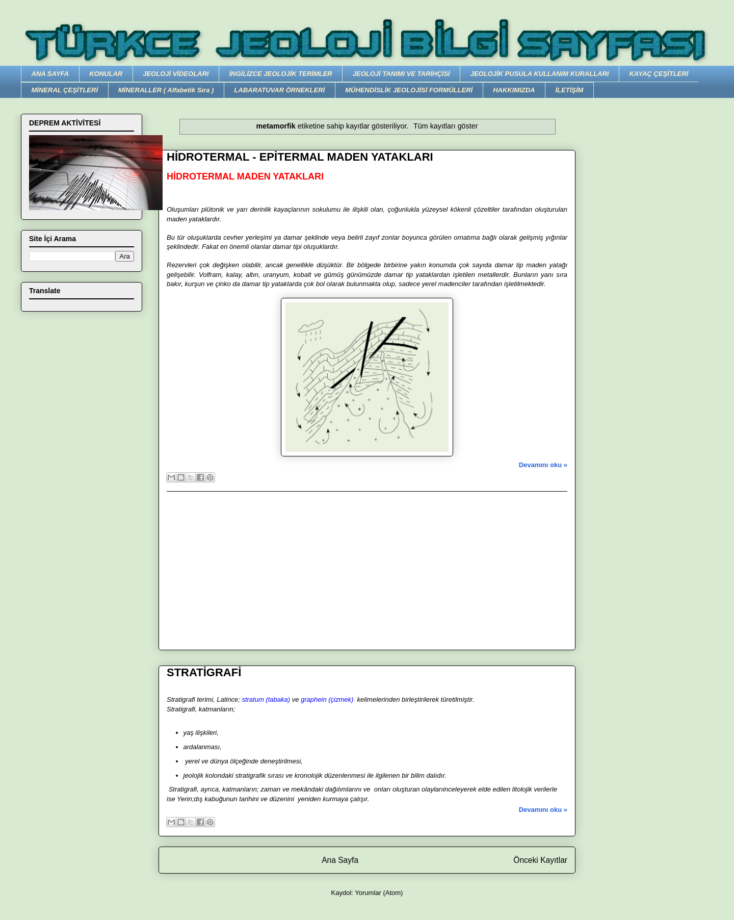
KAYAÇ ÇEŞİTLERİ (658, 74)
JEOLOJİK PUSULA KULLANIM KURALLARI (539, 74)
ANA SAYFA (50, 74)
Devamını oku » (543, 465)
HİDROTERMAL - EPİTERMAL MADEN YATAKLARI (300, 156)
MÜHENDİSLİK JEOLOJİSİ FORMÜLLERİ (409, 90)
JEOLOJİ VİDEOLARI (175, 74)
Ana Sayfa (340, 860)
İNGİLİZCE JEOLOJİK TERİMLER (280, 74)
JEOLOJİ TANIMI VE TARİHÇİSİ (401, 74)
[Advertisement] (367, 570)
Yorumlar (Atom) (379, 893)
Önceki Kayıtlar (540, 860)
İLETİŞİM (569, 90)
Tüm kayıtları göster (445, 126)
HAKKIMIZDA (514, 90)
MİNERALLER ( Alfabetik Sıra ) (166, 90)
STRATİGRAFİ (204, 672)
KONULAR (105, 74)
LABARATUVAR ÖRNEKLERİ (279, 90)
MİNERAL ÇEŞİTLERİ (65, 90)
